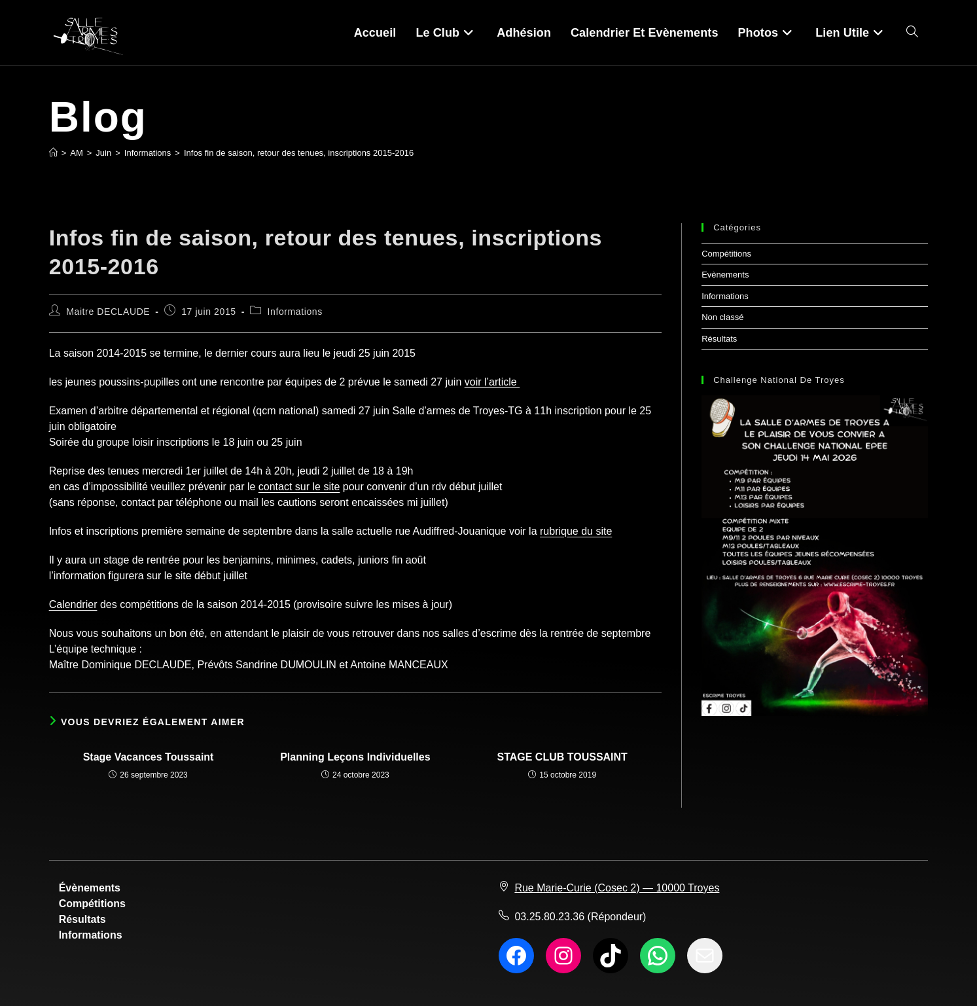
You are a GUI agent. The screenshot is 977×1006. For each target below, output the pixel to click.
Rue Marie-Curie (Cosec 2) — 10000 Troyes (616, 887)
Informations (295, 311)
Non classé (722, 317)
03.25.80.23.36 (549, 916)
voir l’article (492, 381)
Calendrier (73, 604)
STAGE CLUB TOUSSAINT (562, 757)
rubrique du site (576, 531)
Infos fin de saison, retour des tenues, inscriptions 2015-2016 (299, 153)
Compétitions (726, 254)
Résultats (719, 339)
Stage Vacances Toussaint (148, 757)
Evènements (725, 274)
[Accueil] (53, 153)
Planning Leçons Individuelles (355, 757)
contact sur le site (299, 486)
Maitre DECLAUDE (108, 311)
